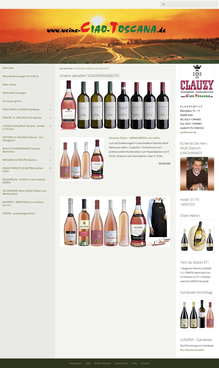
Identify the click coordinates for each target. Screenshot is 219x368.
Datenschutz (121, 363)
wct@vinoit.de (188, 132)
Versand (145, 363)
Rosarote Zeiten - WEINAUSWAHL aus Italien (134, 137)
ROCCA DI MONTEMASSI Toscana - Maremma (22, 150)
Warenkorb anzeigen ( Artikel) (21, 76)
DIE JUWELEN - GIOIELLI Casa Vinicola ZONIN (24, 181)
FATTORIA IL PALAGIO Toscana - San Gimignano (23, 139)
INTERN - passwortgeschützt (19, 213)
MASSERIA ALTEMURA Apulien (20, 159)
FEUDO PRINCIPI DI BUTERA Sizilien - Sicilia (23, 169)
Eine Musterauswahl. (192, 349)
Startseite (8, 67)
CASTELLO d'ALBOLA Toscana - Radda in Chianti (24, 127)
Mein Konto (9, 84)
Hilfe (134, 363)
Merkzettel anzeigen (14, 92)
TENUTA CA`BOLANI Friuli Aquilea (22, 117)
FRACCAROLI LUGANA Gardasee (21, 109)
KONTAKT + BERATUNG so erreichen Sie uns (23, 203)
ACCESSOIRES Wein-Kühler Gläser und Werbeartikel (24, 192)
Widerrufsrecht (102, 363)
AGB (88, 363)
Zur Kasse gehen (12, 101)
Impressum (75, 363)
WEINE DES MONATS (98, 68)
